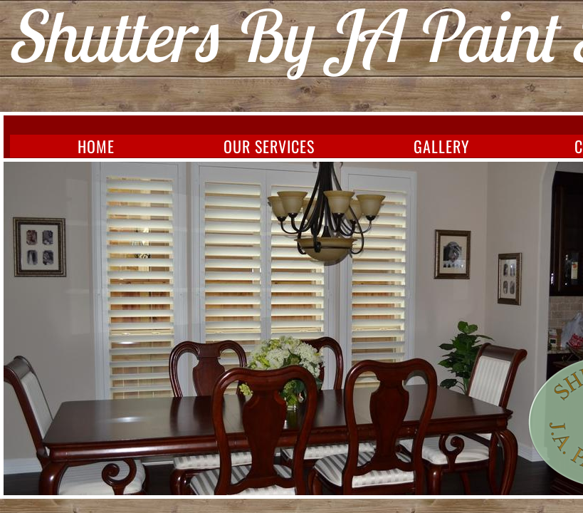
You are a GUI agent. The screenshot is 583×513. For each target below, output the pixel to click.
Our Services (269, 146)
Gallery (442, 146)
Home (96, 146)
